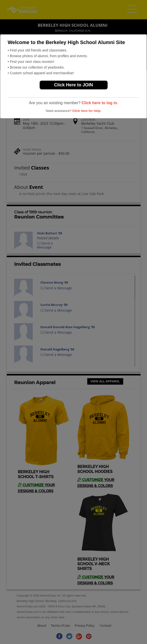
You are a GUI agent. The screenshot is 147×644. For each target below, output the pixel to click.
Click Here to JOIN (73, 84)
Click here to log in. (100, 103)
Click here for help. (86, 111)
